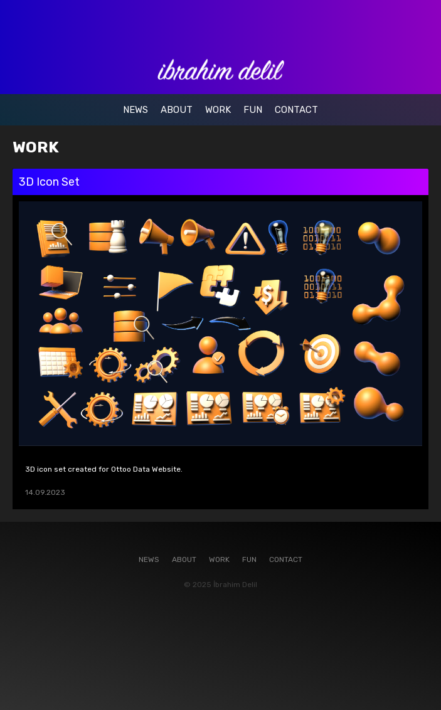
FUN (252, 109)
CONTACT (296, 109)
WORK (218, 109)
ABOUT (177, 109)
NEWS (135, 109)
